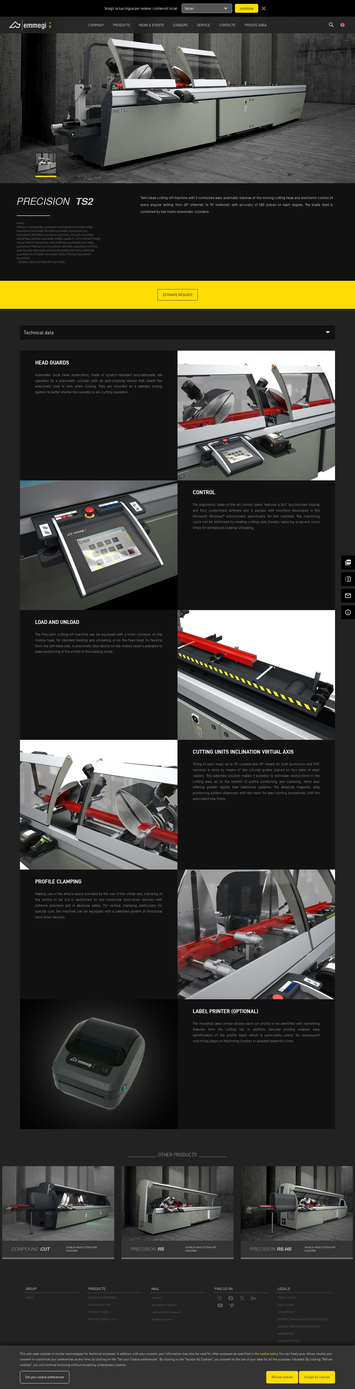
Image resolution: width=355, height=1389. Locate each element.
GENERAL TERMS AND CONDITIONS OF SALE (303, 1319)
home (20, 223)
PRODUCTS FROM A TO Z (102, 1319)
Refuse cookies (282, 1377)
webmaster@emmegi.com (166, 1312)
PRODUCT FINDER (98, 1312)
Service (203, 25)
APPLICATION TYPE (99, 1304)
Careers (180, 25)
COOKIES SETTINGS (288, 1340)
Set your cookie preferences (44, 1377)
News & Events (151, 25)
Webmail (156, 1297)
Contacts (227, 25)
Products (121, 25)
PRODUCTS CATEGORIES (102, 1297)
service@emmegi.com (164, 1304)
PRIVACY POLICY (287, 1297)
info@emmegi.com (162, 1319)
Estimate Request (177, 295)
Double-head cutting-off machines (41, 262)
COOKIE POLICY (286, 1312)
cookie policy (269, 1353)
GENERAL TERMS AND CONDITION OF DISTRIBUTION (299, 1330)
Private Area (256, 25)
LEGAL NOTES (285, 1304)
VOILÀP (30, 1297)
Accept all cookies (317, 1377)
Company (96, 25)
